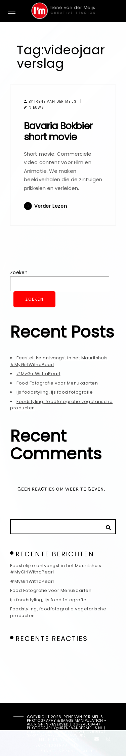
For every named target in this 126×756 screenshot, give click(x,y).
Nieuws (36, 107)
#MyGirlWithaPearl (38, 373)
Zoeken (19, 272)
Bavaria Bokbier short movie (58, 131)
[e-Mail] (96, 740)
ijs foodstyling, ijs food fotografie (54, 392)
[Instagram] (108, 740)
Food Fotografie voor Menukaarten (57, 383)
